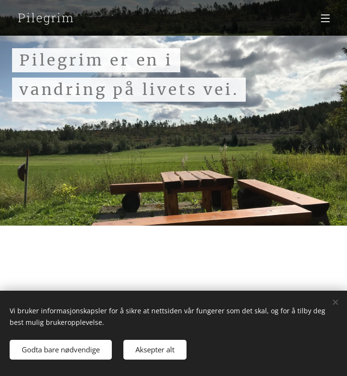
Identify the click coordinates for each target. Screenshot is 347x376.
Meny (325, 18)
